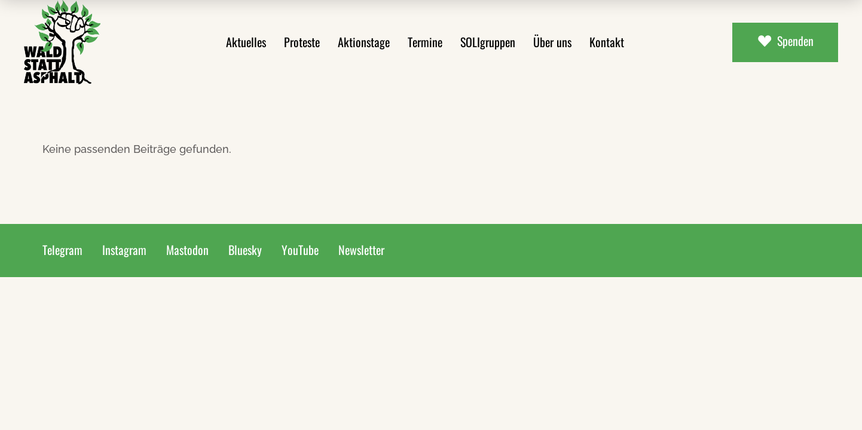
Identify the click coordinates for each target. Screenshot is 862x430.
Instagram (124, 250)
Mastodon (187, 250)
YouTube (300, 250)
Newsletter (361, 250)
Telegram (62, 250)
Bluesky (245, 250)
